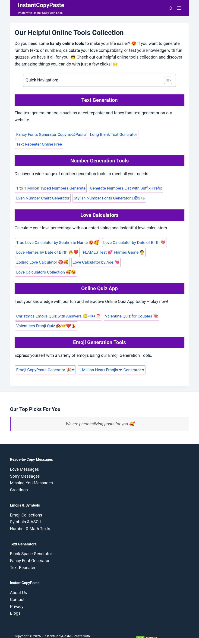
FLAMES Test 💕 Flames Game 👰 (111, 251)
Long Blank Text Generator (112, 134)
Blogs (15, 602)
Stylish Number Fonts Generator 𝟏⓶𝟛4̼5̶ (107, 197)
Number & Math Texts (30, 517)
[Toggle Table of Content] (166, 80)
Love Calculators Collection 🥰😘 (150, 261)
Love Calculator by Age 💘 (94, 261)
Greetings (19, 478)
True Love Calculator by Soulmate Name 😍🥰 (56, 242)
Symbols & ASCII (25, 511)
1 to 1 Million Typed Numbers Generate (50, 188)
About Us (18, 581)
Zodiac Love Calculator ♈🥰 (41, 261)
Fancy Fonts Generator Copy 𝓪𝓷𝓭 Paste (50, 134)
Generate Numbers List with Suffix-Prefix (123, 188)
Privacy (16, 595)
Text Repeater (22, 556)
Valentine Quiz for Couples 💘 (129, 305)
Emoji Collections (26, 504)
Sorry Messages (25, 465)
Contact (17, 588)
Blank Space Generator (31, 543)
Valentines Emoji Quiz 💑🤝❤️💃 (45, 315)
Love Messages (24, 458)
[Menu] (179, 8)
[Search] (170, 8)
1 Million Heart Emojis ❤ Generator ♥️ (110, 359)
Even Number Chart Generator (42, 197)
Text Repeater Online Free (38, 144)
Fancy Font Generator (30, 549)
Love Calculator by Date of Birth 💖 (131, 242)
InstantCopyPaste (41, 5)
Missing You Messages (31, 472)
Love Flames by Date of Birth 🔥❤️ (46, 251)
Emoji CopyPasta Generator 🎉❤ (44, 359)
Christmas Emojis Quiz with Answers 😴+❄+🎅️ (57, 305)
